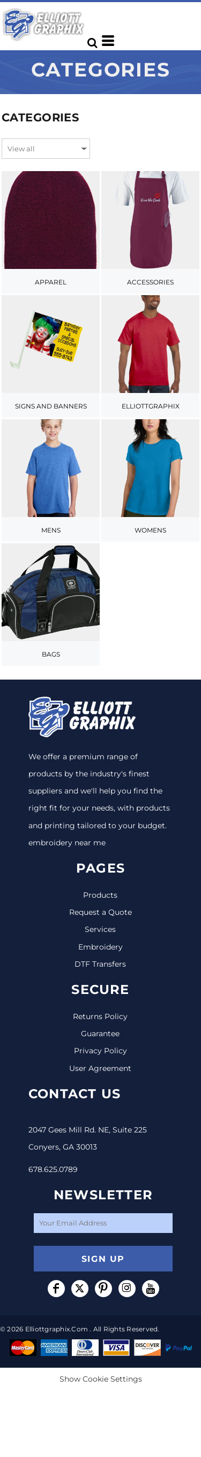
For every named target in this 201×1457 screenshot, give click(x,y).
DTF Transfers (100, 964)
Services (100, 929)
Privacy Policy (100, 1050)
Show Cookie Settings (100, 1379)
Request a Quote (100, 912)
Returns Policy (100, 1016)
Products (100, 895)
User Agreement (100, 1068)
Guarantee (100, 1033)
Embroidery (100, 947)
